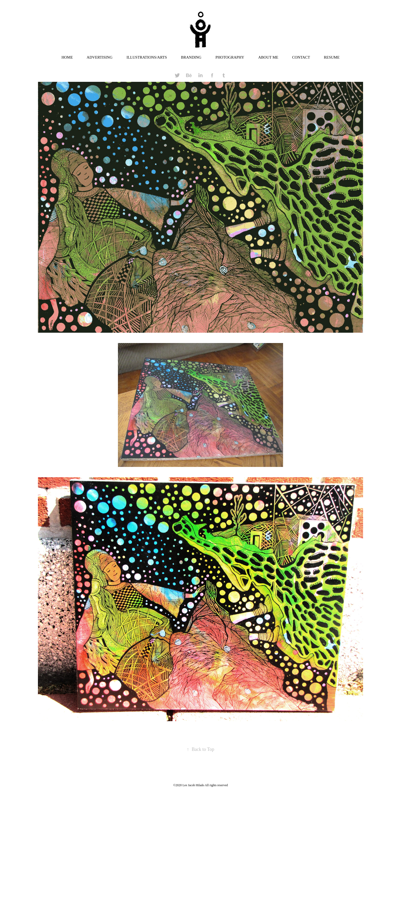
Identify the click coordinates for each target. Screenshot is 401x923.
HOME (67, 57)
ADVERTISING (100, 57)
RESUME (332, 57)
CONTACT (301, 57)
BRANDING (191, 57)
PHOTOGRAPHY (229, 57)
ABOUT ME (268, 57)
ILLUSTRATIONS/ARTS (146, 57)
